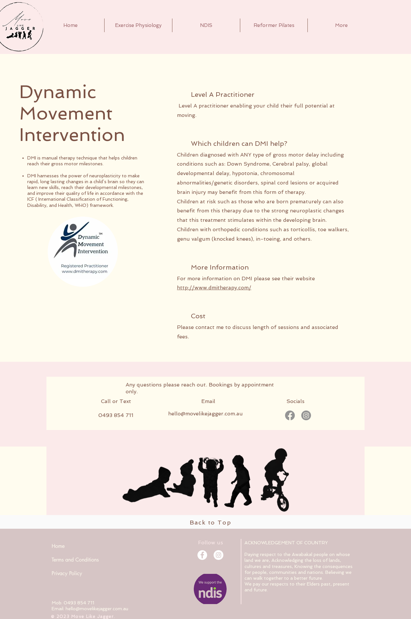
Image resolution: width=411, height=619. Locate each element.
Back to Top (210, 522)
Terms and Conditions (75, 559)
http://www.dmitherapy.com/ (214, 287)
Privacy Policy (67, 573)
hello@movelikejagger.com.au (205, 414)
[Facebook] (290, 415)
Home (58, 546)
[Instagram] (306, 415)
